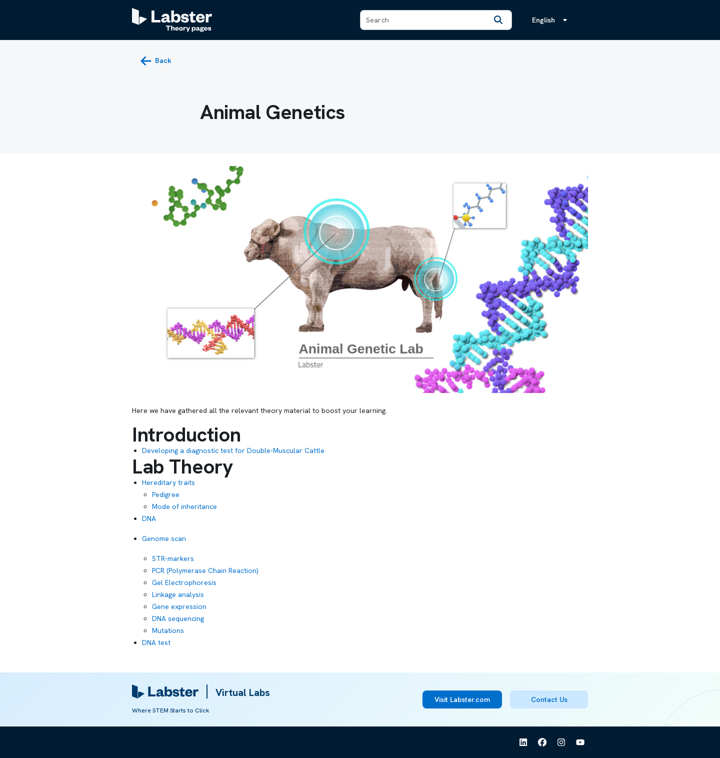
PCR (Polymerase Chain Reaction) (205, 570)
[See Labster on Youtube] (580, 742)
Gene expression (179, 606)
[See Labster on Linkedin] (523, 742)
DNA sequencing (178, 618)
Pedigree (166, 494)
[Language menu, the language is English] (551, 20)
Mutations (168, 630)
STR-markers (173, 558)
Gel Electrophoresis (184, 582)
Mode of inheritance (184, 506)
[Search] (498, 20)
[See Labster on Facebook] (542, 742)
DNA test (156, 642)
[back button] (156, 61)
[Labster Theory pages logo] (172, 20)
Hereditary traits (168, 482)
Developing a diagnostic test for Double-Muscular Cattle (233, 450)
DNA (149, 518)
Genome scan (164, 538)
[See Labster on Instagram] (561, 742)
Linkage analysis (178, 594)
